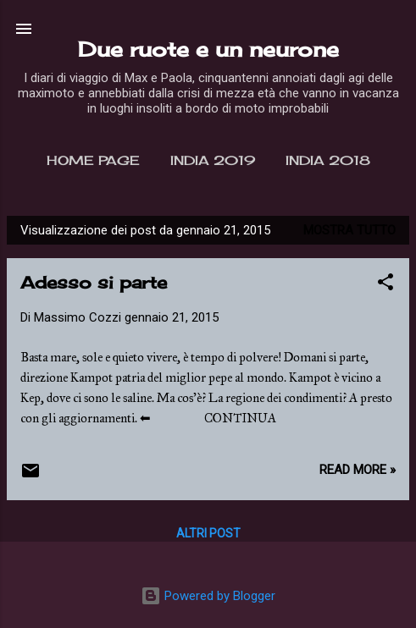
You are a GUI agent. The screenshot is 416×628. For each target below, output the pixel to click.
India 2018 (328, 160)
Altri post (208, 533)
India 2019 (212, 160)
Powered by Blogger (208, 595)
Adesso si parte (93, 282)
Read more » (357, 469)
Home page (93, 160)
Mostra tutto (349, 230)
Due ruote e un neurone (208, 49)
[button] (385, 285)
